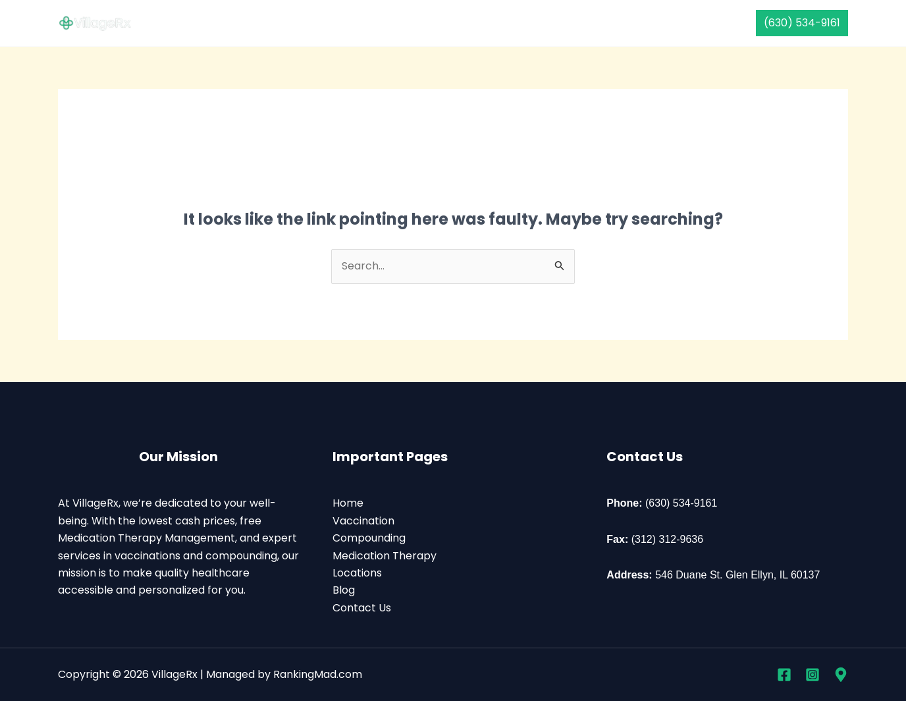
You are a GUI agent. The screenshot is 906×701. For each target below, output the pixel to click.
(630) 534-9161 (681, 503)
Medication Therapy (528, 22)
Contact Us (630, 22)
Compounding (418, 22)
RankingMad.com (317, 674)
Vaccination (330, 22)
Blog (344, 590)
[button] (802, 23)
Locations (357, 572)
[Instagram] (812, 674)
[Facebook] (784, 674)
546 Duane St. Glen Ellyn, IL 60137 (737, 574)
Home (262, 22)
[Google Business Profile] (841, 674)
